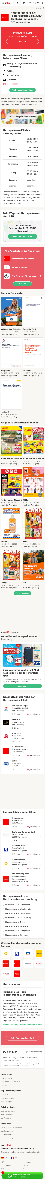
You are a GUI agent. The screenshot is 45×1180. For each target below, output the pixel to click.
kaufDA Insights (7, 1131)
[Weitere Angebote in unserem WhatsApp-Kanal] (19, 1175)
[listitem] (11, 315)
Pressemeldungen (8, 1138)
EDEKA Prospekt (7, 1095)
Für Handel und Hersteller (10, 1082)
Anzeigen (39, 8)
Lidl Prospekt (6, 1118)
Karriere (4, 1085)
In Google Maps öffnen (22, 236)
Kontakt (25, 1165)
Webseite (13, 79)
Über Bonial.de (6, 1078)
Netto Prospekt (6, 1115)
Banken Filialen (33, 1058)
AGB (2, 1169)
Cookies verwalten (29, 1169)
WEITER (22, 41)
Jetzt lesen (22, 686)
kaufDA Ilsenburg (9, 1058)
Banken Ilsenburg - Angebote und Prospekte (22, 1024)
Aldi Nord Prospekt (8, 1111)
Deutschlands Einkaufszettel (11, 1128)
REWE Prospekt (7, 1102)
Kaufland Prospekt (8, 1098)
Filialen (21, 1058)
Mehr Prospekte (22, 593)
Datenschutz (6, 1165)
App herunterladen (8, 1134)
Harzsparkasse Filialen (11, 1061)
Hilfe (3, 1162)
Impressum (27, 1162)
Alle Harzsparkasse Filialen (22, 90)
